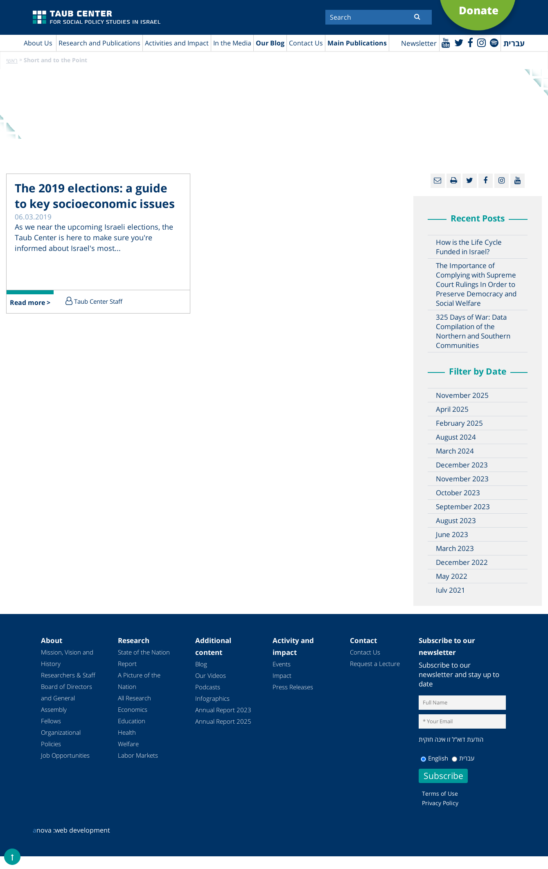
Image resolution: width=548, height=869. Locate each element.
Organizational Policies (61, 738)
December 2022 (462, 562)
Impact (282, 675)
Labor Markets (138, 755)
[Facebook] (470, 42)
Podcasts (207, 687)
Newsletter (419, 43)
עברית (463, 758)
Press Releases (293, 687)
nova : (44, 830)
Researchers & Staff (68, 675)
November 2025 (462, 395)
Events (282, 664)
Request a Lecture (375, 663)
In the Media (232, 42)
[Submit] (417, 16)
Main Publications (357, 42)
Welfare (128, 744)
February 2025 (459, 423)
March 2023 (455, 548)
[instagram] (481, 42)
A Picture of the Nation (139, 681)
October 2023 (458, 492)
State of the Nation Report (144, 658)
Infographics (212, 698)
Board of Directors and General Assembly (66, 697)
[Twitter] (458, 42)
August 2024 (456, 437)
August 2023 (456, 520)
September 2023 (463, 506)
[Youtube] (446, 42)
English (434, 758)
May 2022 (451, 576)
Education (131, 721)
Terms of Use (440, 793)
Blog (201, 664)
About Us (38, 42)
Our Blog (270, 42)
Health (127, 732)
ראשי (12, 60)
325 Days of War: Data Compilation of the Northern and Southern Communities (473, 331)
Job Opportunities (65, 755)
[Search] (378, 17)
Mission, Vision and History (67, 658)
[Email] (438, 181)
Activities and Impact (177, 42)
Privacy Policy (440, 803)
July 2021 (450, 590)
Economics (132, 709)
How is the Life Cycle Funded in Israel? (469, 246)
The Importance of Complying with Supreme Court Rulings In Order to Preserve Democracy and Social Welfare (476, 284)
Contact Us (306, 42)
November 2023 (462, 478)
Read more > (30, 302)
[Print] (454, 181)
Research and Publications (99, 42)
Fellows (51, 721)
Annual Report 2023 (223, 710)
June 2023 (452, 534)
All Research (134, 698)
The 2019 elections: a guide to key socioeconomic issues (95, 195)
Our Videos (210, 675)
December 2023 (462, 464)
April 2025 (452, 409)
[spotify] (494, 42)
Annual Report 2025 (223, 721)
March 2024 (455, 451)
